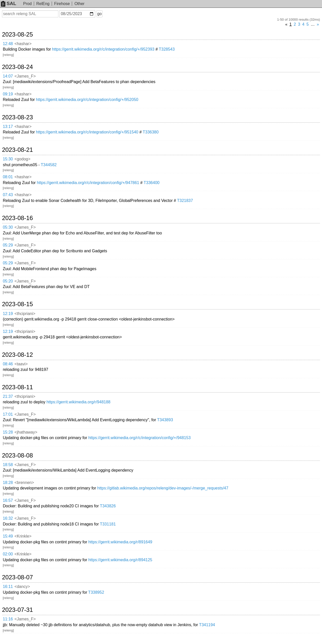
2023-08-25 (17, 34)
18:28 (8, 482)
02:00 (8, 554)
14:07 (8, 76)
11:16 (8, 619)
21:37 (8, 396)
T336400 (151, 183)
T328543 (167, 49)
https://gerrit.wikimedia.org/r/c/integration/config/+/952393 (103, 49)
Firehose (62, 4)
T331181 (108, 524)
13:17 (8, 126)
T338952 (96, 592)
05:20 (8, 281)
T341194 (207, 625)
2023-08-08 (17, 455)
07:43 (8, 195)
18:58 (8, 465)
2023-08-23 (17, 117)
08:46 (8, 364)
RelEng (42, 4)
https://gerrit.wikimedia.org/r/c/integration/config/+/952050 (87, 99)
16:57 (8, 500)
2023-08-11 (17, 387)
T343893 (165, 420)
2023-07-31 (17, 610)
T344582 (49, 165)
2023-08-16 (17, 218)
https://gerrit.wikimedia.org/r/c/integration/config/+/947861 (88, 183)
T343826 (108, 506)
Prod (27, 4)
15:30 (8, 159)
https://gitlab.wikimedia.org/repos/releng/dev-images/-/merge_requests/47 (162, 488)
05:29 (8, 245)
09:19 (8, 94)
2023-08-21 (17, 150)
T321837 (185, 200)
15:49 (8, 536)
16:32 (8, 518)
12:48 (8, 44)
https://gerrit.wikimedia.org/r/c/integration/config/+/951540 (87, 132)
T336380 (150, 132)
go (99, 14)
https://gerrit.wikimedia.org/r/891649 (120, 542)
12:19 (8, 313)
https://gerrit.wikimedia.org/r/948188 (78, 402)
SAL (8, 3)
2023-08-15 (17, 304)
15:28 (8, 432)
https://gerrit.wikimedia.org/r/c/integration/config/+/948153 (139, 438)
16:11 (8, 586)
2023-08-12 (17, 355)
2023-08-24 (17, 67)
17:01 (8, 414)
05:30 (8, 227)
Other (79, 4)
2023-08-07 (17, 577)
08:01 (8, 177)
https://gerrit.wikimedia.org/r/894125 (120, 560)
